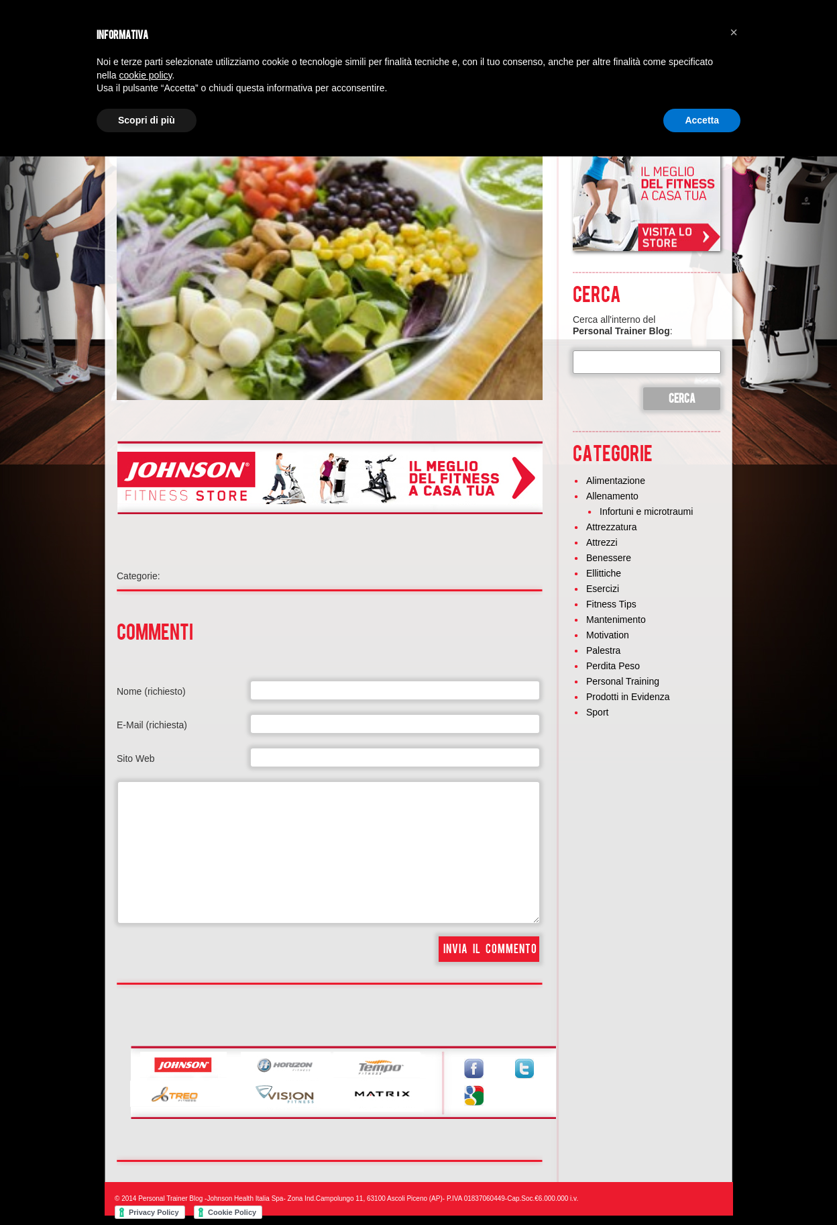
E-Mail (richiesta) (152, 725)
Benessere (608, 557)
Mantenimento (616, 619)
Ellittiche (603, 573)
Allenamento (612, 496)
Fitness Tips (611, 604)
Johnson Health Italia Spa (245, 1198)
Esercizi (602, 588)
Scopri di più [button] (146, 120)
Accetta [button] (702, 120)
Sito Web (136, 758)
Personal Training (622, 681)
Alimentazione (615, 480)
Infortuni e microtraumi (646, 511)
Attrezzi (602, 542)
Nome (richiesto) (151, 691)
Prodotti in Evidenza (628, 696)
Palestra (603, 650)
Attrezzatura (611, 527)
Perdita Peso (613, 665)
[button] (733, 32)
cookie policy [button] (145, 75)
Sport (597, 712)
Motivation (607, 635)
